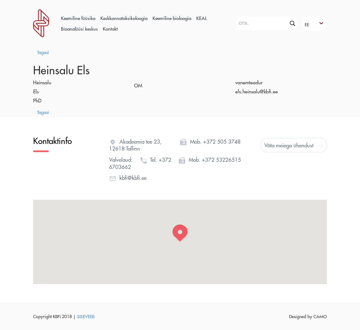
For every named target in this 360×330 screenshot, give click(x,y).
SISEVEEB (85, 316)
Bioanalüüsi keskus (79, 28)
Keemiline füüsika (78, 18)
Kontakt (110, 28)
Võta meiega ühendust (293, 145)
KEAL (201, 18)
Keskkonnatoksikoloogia (124, 18)
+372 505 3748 (222, 141)
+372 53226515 (221, 159)
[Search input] (260, 23)
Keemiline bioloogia (171, 18)
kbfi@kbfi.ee (133, 177)
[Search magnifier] (292, 23)
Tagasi (43, 52)
